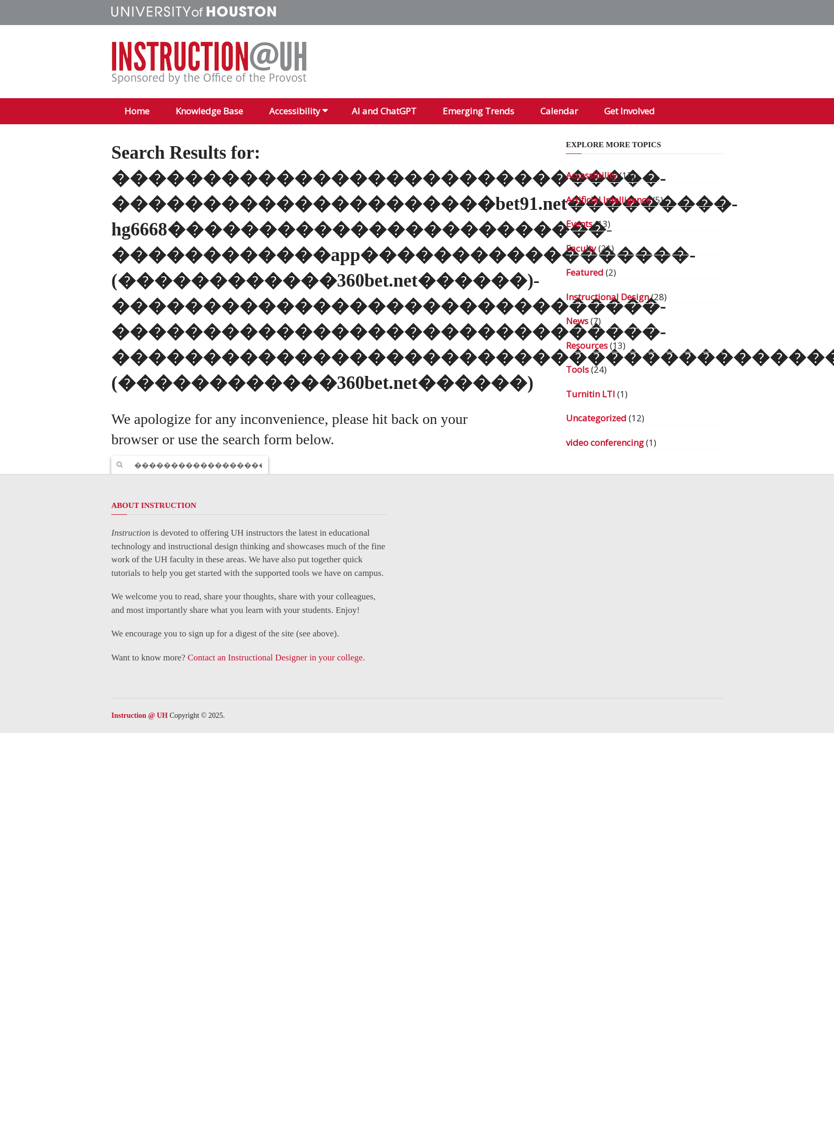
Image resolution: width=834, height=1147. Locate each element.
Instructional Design (607, 297)
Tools (577, 369)
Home (136, 111)
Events (579, 224)
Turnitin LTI (590, 394)
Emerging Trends (478, 111)
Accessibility (294, 111)
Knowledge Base (209, 111)
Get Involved (629, 111)
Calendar (559, 111)
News (577, 321)
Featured (585, 272)
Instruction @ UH (139, 715)
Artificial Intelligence (608, 200)
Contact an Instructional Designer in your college (275, 658)
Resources (587, 345)
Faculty (581, 248)
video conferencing (605, 442)
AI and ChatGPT (384, 111)
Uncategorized (596, 418)
